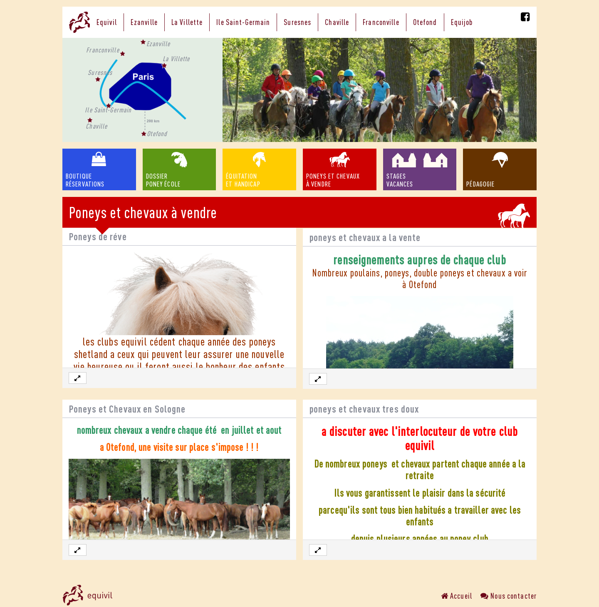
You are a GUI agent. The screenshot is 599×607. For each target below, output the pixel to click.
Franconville (381, 22)
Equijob (462, 22)
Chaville (337, 22)
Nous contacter (508, 595)
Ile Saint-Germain (243, 22)
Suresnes (297, 22)
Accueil (456, 595)
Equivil (107, 22)
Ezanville (144, 22)
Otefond (425, 22)
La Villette (187, 22)
